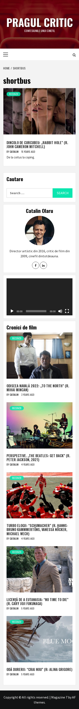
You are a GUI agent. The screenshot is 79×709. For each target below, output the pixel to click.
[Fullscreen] (67, 311)
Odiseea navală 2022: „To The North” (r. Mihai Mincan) (38, 387)
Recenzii (13, 94)
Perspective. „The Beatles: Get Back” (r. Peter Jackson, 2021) (38, 457)
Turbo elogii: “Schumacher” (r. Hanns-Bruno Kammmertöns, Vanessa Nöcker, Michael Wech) (37, 529)
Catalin (14, 151)
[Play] (12, 311)
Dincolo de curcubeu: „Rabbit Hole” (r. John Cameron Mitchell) (37, 144)
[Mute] (60, 311)
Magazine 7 (59, 697)
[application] (39, 296)
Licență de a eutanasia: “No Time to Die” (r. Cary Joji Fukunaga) (37, 601)
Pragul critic (39, 22)
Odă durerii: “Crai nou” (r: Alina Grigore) (39, 669)
